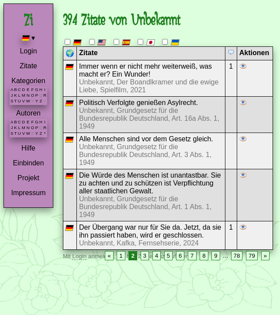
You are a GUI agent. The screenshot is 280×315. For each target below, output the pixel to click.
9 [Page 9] (215, 255)
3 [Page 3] (144, 255)
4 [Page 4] (156, 255)
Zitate (28, 66)
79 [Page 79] (252, 255)
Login (28, 51)
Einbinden (28, 163)
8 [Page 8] (203, 255)
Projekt (28, 178)
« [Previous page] (109, 255)
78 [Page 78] (237, 255)
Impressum (28, 192)
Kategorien (28, 80)
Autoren (28, 113)
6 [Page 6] (180, 255)
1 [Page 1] (120, 255)
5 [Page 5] (168, 255)
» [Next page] (265, 255)
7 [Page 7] (192, 255)
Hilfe (28, 148)
